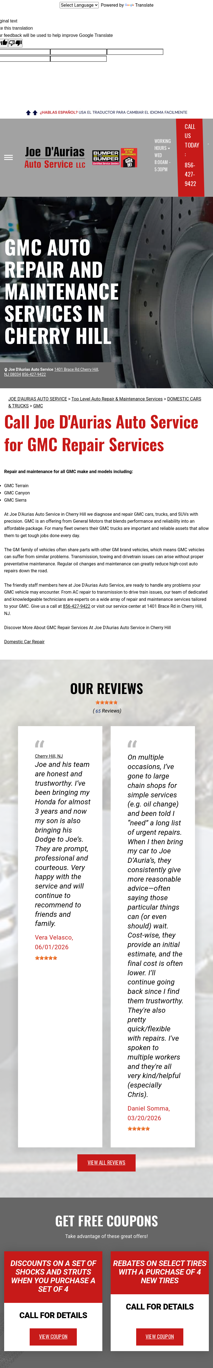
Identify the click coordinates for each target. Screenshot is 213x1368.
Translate (139, 5)
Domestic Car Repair (24, 641)
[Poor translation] (15, 43)
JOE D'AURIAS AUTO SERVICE (37, 399)
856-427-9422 (190, 174)
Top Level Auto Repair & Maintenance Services (117, 399)
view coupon (53, 1336)
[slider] (106, 702)
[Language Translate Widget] (79, 5)
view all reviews (106, 1162)
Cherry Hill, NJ (49, 756)
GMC (38, 406)
